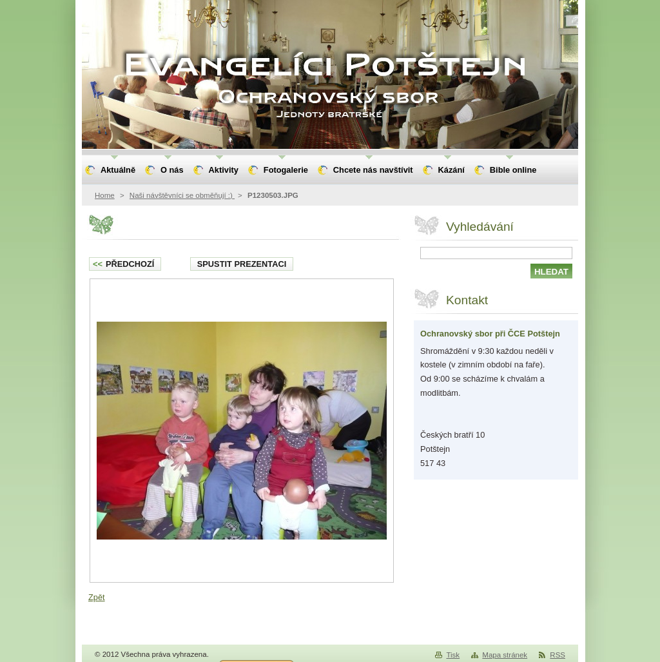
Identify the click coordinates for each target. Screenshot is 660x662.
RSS (557, 655)
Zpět (96, 597)
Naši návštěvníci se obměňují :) (182, 195)
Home (105, 195)
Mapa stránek (504, 655)
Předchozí (123, 264)
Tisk (453, 655)
